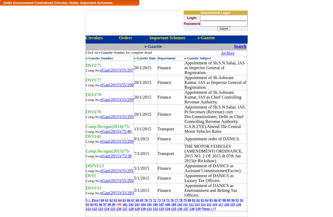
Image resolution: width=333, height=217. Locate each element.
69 (141, 200)
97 (105, 204)
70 (146, 200)
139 (198, 209)
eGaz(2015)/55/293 (117, 193)
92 (241, 200)
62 (111, 200)
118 (226, 204)
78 (181, 200)
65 (124, 200)
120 (238, 204)
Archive (228, 53)
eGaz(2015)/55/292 (117, 180)
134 (167, 209)
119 (232, 204)
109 (173, 204)
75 (167, 200)
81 (193, 200)
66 (128, 200)
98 (109, 204)
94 (92, 204)
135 (173, 209)
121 (88, 209)
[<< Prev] (93, 200)
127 (125, 209)
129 (137, 209)
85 (211, 200)
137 (186, 209)
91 (237, 200)
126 (119, 209)
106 (155, 204)
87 (220, 200)
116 (214, 204)
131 (149, 209)
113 (197, 204)
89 (228, 200)
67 (133, 200)
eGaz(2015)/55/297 (117, 70)
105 (149, 204)
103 (137, 204)
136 (180, 209)
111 (185, 204)
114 (203, 204)
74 (163, 200)
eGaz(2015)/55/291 (117, 170)
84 (207, 200)
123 (100, 209)
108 (167, 204)
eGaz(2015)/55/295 (117, 116)
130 (143, 209)
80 (189, 200)
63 (115, 200)
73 (159, 200)
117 (220, 204)
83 (202, 200)
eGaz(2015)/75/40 (115, 131)
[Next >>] (209, 209)
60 (102, 200)
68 (137, 200)
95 (96, 204)
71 (150, 200)
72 (154, 200)
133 (161, 209)
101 (125, 204)
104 (143, 204)
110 (179, 204)
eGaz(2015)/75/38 (115, 156)
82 (198, 200)
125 (113, 209)
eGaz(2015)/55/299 (117, 99)
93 (87, 204)
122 (94, 209)
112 (191, 204)
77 (176, 200)
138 (192, 209)
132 (155, 209)
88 (224, 200)
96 (100, 204)
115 (208, 204)
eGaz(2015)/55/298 (117, 85)
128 (131, 209)
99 (113, 204)
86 (215, 200)
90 (233, 200)
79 (185, 200)
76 (172, 200)
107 (161, 204)
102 (131, 204)
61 (106, 200)
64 (120, 200)
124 (106, 209)
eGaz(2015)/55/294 (117, 141)
